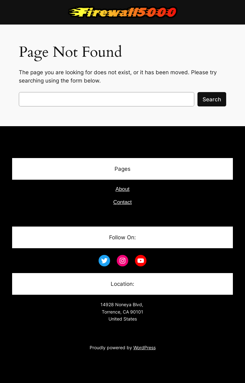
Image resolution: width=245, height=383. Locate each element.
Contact (122, 202)
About (122, 189)
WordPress (144, 347)
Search (212, 99)
